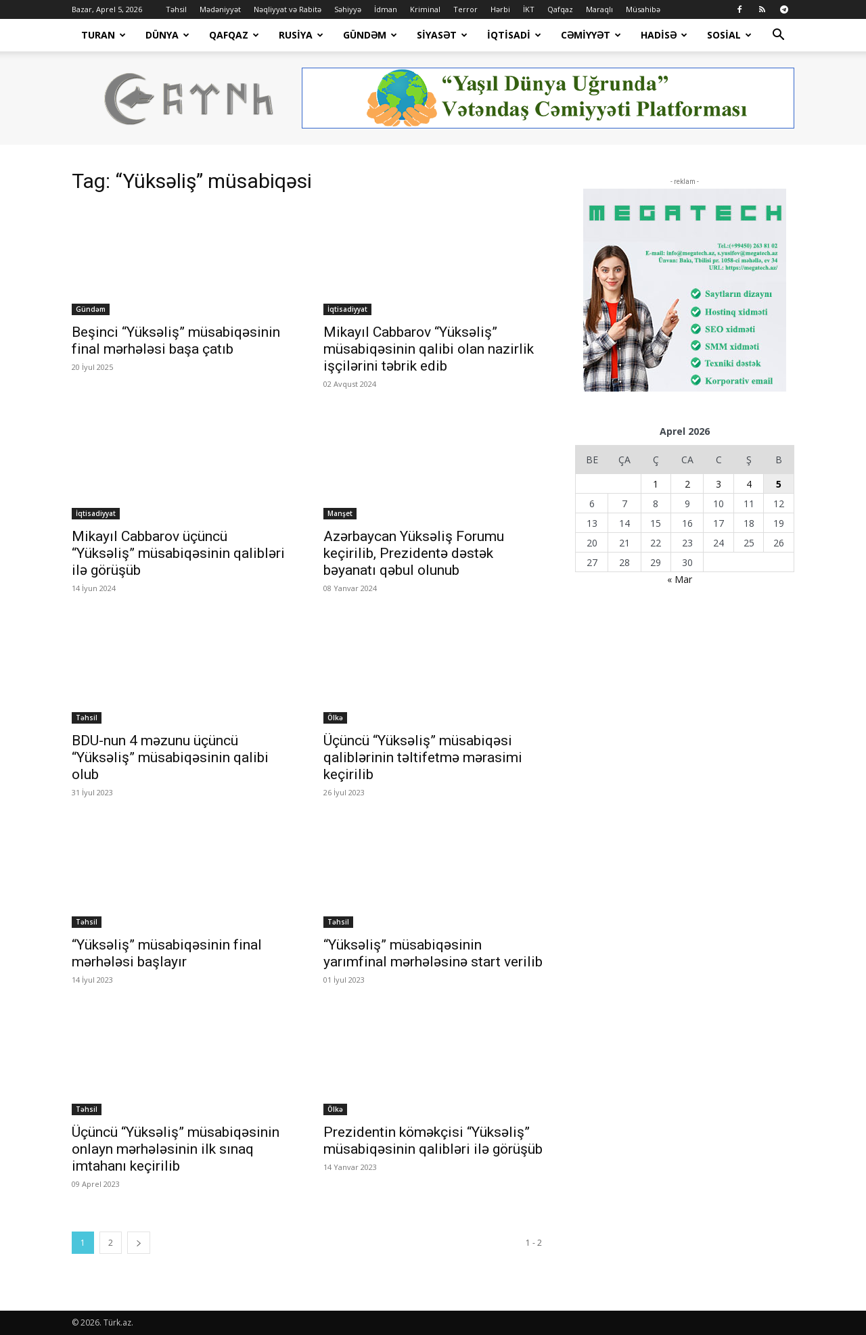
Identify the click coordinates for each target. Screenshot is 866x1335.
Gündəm (370, 34)
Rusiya (301, 34)
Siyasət (442, 34)
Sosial (729, 34)
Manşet (339, 513)
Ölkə (335, 717)
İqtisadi (514, 34)
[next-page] (138, 1243)
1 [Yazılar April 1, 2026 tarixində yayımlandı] (655, 483)
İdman (385, 9)
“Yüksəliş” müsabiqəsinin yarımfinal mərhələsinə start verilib (433, 953)
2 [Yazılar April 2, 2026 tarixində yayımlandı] (687, 483)
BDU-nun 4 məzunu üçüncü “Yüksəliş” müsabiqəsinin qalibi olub (170, 757)
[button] (778, 36)
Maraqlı (599, 9)
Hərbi (500, 9)
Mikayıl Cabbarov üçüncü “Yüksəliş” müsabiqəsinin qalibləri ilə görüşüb (178, 553)
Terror (465, 9)
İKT (528, 9)
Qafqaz (560, 9)
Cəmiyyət (591, 34)
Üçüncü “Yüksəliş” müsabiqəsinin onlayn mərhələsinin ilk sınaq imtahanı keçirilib (175, 1149)
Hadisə (664, 34)
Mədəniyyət (220, 9)
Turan (103, 34)
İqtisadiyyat (347, 309)
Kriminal (425, 9)
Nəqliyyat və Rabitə (287, 9)
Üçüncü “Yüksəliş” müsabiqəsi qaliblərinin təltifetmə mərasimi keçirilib (422, 757)
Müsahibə (643, 9)
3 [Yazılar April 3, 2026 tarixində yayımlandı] (718, 483)
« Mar (679, 579)
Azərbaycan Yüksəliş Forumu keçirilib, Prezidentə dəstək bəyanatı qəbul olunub (413, 553)
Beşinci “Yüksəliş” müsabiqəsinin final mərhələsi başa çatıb (176, 340)
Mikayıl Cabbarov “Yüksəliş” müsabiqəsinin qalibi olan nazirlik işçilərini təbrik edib (428, 349)
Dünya (167, 34)
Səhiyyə (347, 9)
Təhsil (176, 9)
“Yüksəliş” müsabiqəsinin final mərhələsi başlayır (167, 953)
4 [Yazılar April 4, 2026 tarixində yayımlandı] (749, 483)
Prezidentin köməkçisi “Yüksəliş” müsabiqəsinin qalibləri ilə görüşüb (433, 1140)
